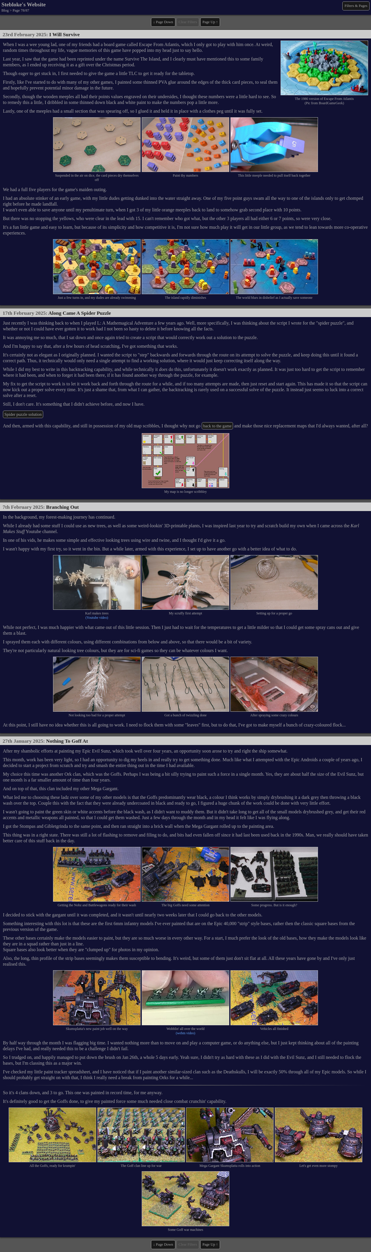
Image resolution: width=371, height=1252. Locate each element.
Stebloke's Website (23, 4)
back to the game (217, 426)
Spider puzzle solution (23, 414)
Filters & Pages (356, 6)
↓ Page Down (163, 22)
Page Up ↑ (210, 22)
